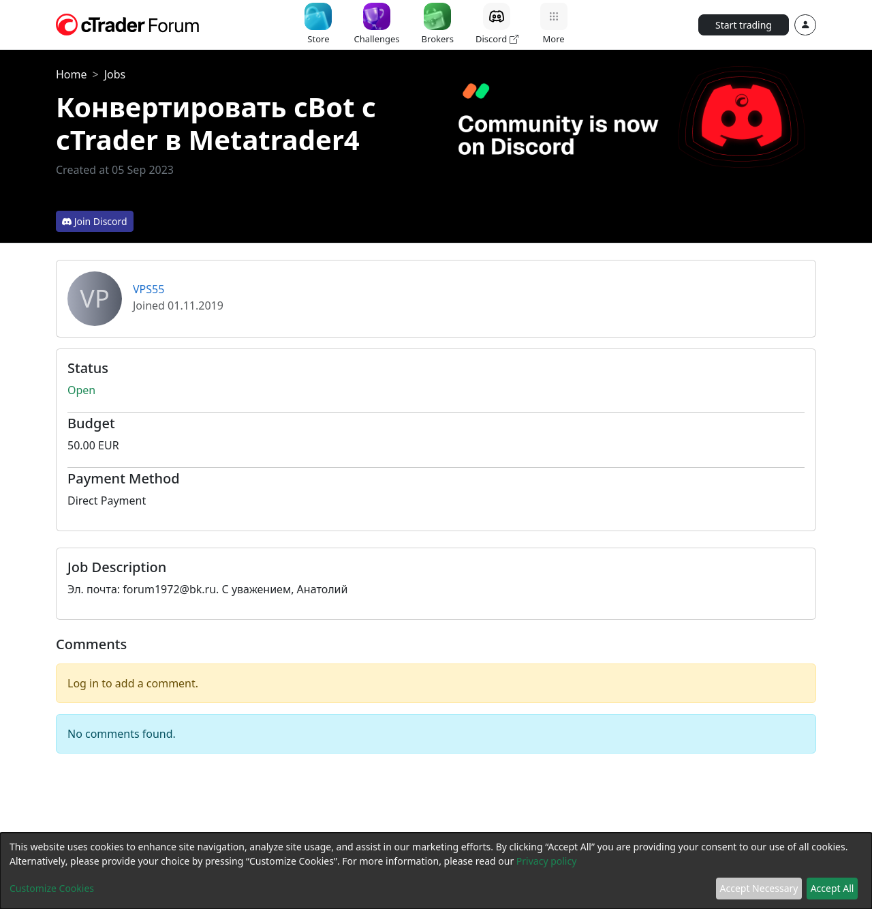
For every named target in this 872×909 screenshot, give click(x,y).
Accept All (832, 888)
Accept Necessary (759, 888)
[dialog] (436, 871)
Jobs (115, 74)
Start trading (743, 24)
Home (71, 74)
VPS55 (148, 289)
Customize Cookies (52, 888)
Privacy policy (546, 860)
